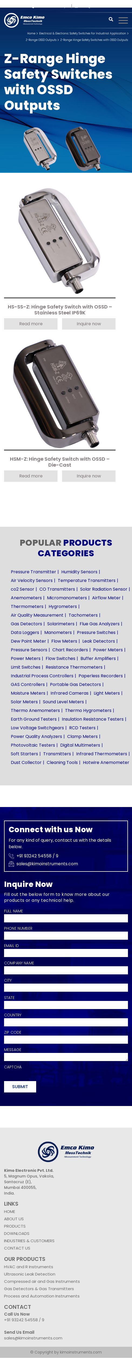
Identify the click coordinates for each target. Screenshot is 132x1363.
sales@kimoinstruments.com (101, 6)
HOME (9, 1211)
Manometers (58, 632)
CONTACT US (17, 1248)
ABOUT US (14, 1219)
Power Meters (108, 650)
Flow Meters (64, 641)
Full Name (13, 911)
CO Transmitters (57, 589)
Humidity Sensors (79, 572)
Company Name (19, 963)
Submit (20, 1087)
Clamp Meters (82, 736)
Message (12, 1049)
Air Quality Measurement (37, 615)
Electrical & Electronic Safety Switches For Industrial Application (82, 33)
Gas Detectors (26, 624)
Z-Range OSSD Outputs (41, 40)
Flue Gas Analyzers (100, 624)
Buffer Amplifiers (98, 658)
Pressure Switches (96, 632)
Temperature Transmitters (87, 580)
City (8, 980)
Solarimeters (61, 624)
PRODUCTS (15, 1226)
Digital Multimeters (80, 745)
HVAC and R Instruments (28, 1267)
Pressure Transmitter (33, 572)
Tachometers (83, 615)
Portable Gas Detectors (75, 684)
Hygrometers (63, 606)
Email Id (11, 945)
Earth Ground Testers (34, 719)
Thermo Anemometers (35, 710)
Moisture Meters (28, 693)
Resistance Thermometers (74, 667)
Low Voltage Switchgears (37, 728)
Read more (31, 324)
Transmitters (57, 754)
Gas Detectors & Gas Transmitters (39, 1289)
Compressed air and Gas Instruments (42, 1281)
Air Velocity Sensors (32, 580)
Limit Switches (25, 667)
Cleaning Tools (62, 762)
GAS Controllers (28, 684)
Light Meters (107, 693)
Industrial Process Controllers (42, 676)
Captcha (13, 1067)
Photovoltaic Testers (33, 745)
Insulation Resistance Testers (93, 719)
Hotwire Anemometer (106, 762)
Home (31, 33)
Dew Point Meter (28, 641)
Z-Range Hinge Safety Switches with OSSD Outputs (94, 40)
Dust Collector (26, 762)
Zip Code (12, 1032)
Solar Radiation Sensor (103, 589)
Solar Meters (24, 702)
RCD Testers (82, 728)
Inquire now (89, 324)
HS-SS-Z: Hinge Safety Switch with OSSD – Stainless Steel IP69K (60, 310)
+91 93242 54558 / (49, 6)
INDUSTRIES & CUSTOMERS (29, 1241)
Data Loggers (25, 632)
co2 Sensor (22, 589)
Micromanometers (67, 598)
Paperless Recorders (101, 676)
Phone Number (18, 928)
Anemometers (26, 598)
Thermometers (27, 606)
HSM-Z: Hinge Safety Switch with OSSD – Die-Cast (60, 462)
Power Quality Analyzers (36, 736)
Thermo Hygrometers (88, 710)
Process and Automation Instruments (42, 1296)
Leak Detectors (98, 641)
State (9, 997)
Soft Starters (24, 754)
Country (12, 1015)
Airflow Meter (106, 598)
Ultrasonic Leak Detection (29, 1274)
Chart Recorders (70, 650)
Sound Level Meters (63, 702)
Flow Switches (60, 658)
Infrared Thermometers (101, 754)
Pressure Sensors (29, 650)
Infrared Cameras (69, 693)
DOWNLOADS (16, 1233)
